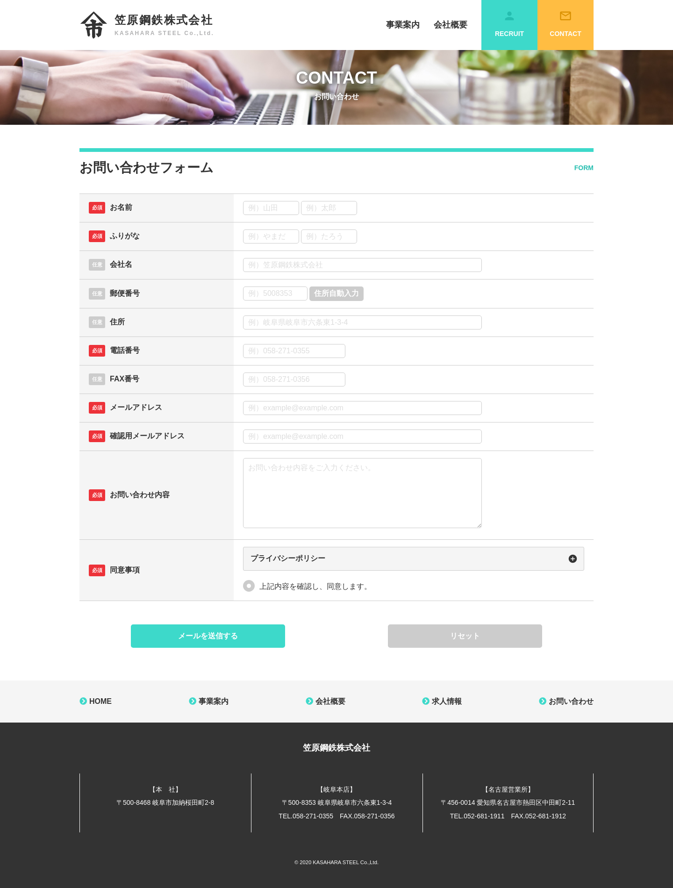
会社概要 (450, 24)
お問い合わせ (571, 701)
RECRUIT (509, 23)
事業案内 (403, 24)
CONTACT (565, 23)
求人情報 (447, 701)
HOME (100, 701)
